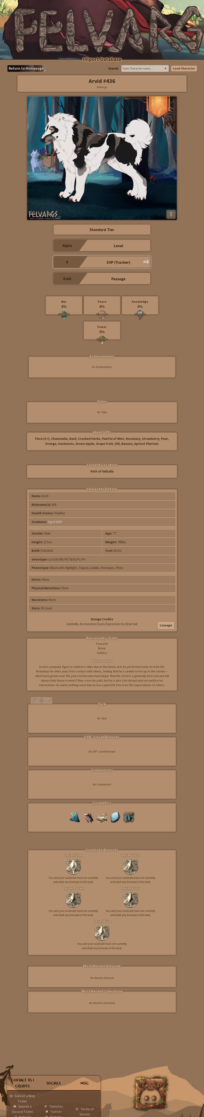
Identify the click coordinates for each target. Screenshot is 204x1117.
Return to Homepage (26, 68)
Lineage (166, 625)
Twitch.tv (56, 1106)
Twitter (56, 1111)
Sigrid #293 (55, 522)
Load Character (184, 68)
